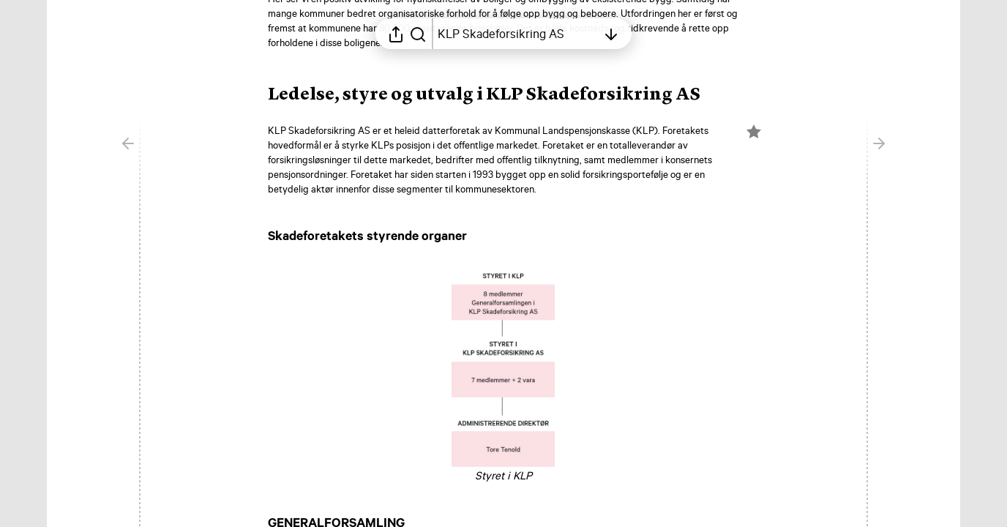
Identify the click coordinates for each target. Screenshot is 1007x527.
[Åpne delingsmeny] (396, 33)
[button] (496, 95)
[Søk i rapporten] (418, 33)
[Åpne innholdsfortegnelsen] (517, 33)
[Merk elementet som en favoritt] (754, 132)
